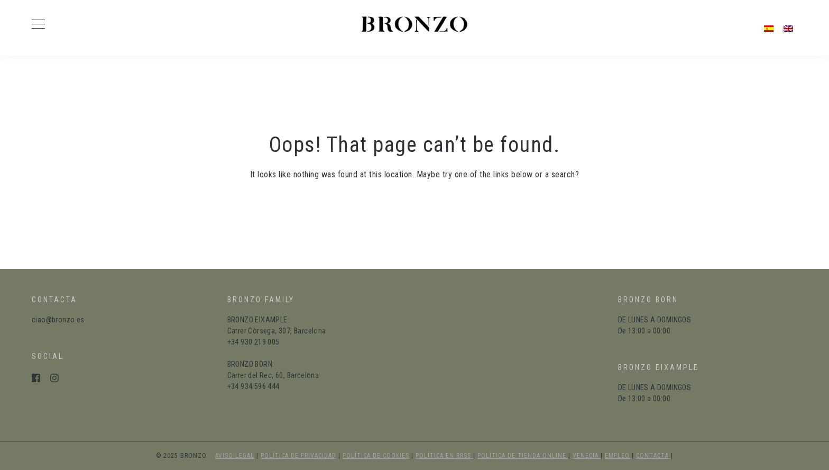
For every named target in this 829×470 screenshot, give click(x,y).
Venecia (587, 455)
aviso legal (234, 455)
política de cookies (376, 455)
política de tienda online (522, 455)
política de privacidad (298, 455)
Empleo (618, 455)
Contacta (653, 455)
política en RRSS (444, 455)
